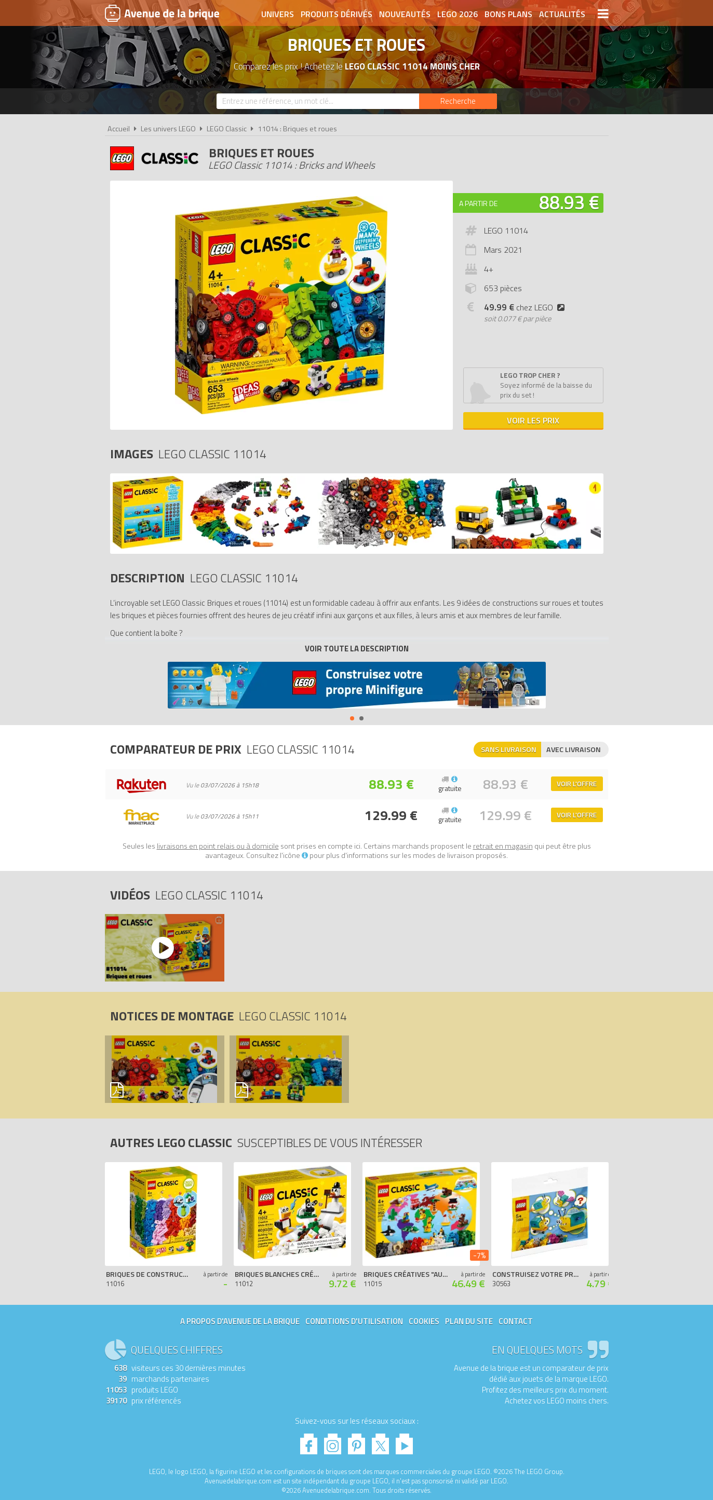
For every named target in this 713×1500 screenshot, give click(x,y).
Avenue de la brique (162, 13)
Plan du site (469, 1321)
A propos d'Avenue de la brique (240, 1321)
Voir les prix (533, 420)
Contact (516, 1321)
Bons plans (508, 14)
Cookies (424, 1321)
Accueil (118, 128)
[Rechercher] (458, 101)
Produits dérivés (336, 14)
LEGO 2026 (457, 14)
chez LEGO (526, 307)
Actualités (562, 14)
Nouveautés (405, 14)
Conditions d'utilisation (354, 1321)
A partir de (478, 203)
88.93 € (569, 202)
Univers (277, 14)
